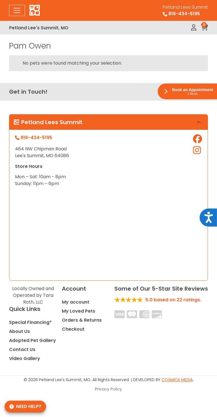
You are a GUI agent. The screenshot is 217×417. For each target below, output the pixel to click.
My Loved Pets (78, 311)
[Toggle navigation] (17, 10)
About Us (19, 331)
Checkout (73, 329)
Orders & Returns (82, 320)
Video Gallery (24, 358)
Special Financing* (30, 322)
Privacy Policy (108, 389)
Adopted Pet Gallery (32, 340)
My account (75, 302)
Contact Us (22, 349)
